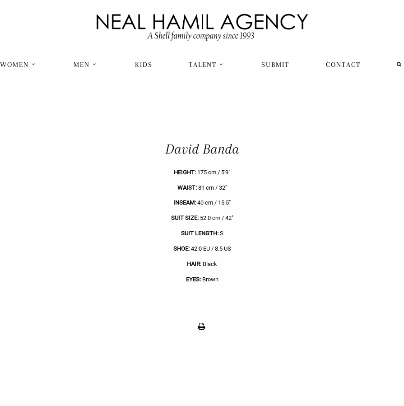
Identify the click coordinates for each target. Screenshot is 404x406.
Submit (275, 65)
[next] (303, 238)
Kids (144, 65)
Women (18, 65)
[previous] (101, 238)
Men (85, 65)
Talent (206, 65)
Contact (343, 65)
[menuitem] (18, 64)
